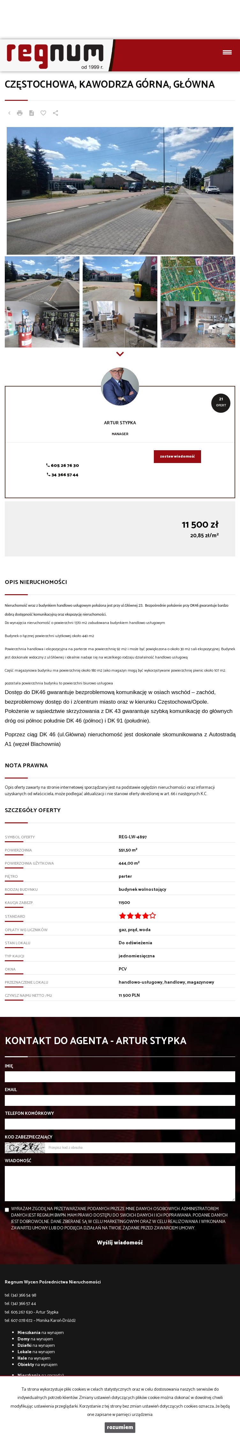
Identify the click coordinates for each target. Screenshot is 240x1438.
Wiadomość (18, 1161)
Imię (9, 1066)
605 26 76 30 (62, 465)
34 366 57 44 (63, 475)
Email (11, 1090)
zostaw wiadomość (177, 456)
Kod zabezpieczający (28, 1137)
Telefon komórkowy (29, 1114)
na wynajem (41, 1333)
